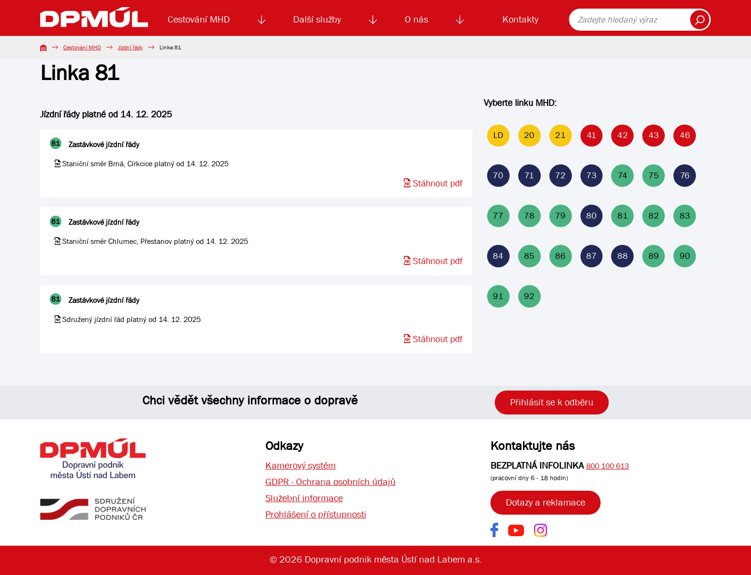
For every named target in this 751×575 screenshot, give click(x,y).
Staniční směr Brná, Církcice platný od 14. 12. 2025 (145, 164)
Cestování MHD (199, 19)
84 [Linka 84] (498, 256)
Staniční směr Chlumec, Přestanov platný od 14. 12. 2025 (155, 241)
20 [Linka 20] (529, 135)
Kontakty (520, 19)
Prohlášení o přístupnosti (315, 514)
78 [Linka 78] (529, 216)
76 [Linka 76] (685, 176)
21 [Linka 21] (560, 135)
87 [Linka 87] (591, 256)
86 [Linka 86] (560, 256)
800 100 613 (607, 466)
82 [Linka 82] (654, 216)
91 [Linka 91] (498, 296)
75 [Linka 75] (654, 176)
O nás (416, 19)
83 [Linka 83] (685, 216)
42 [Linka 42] (622, 135)
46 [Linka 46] (685, 135)
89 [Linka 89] (654, 256)
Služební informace (304, 498)
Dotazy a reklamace (545, 502)
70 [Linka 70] (498, 176)
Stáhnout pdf (433, 183)
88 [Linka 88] (622, 256)
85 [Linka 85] (529, 256)
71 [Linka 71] (529, 176)
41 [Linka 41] (591, 135)
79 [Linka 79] (560, 216)
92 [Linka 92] (529, 296)
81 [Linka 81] (622, 216)
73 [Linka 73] (591, 176)
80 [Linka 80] (591, 216)
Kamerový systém (300, 466)
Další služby (317, 19)
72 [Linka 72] (560, 176)
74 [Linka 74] (622, 176)
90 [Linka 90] (685, 256)
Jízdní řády (130, 47)
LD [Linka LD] (498, 135)
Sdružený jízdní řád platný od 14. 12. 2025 (131, 319)
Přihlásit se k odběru (551, 402)
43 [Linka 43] (654, 135)
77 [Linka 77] (498, 216)
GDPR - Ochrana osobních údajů (330, 482)
